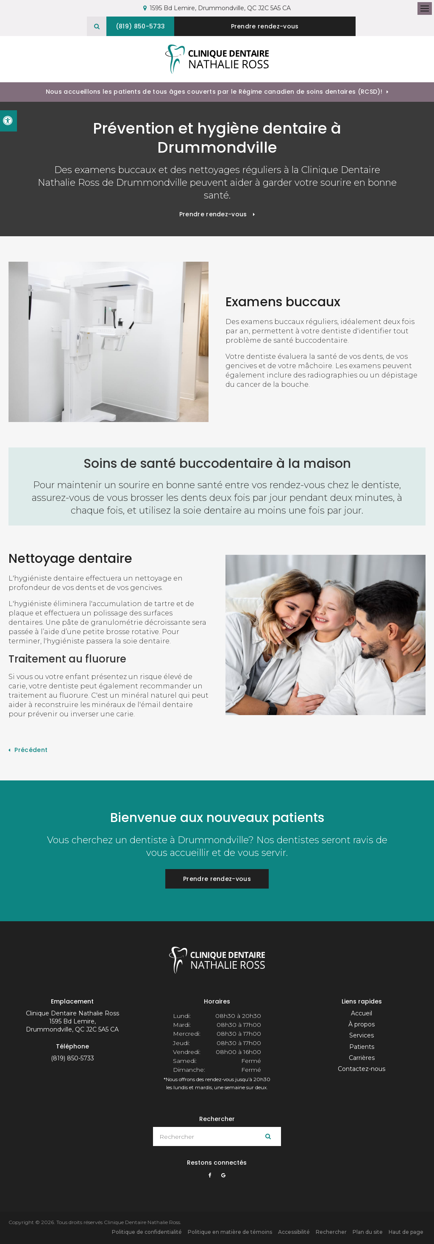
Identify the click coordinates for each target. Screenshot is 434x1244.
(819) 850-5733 (72, 1058)
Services (361, 1035)
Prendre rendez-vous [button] (267, 26)
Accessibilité (294, 1231)
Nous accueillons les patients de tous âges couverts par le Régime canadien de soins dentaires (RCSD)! (214, 91)
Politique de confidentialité (147, 1231)
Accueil (361, 1013)
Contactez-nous (361, 1068)
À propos (361, 1024)
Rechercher (331, 1231)
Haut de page (406, 1231)
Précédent (30, 749)
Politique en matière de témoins (230, 1231)
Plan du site (368, 1231)
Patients (361, 1046)
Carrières (362, 1057)
